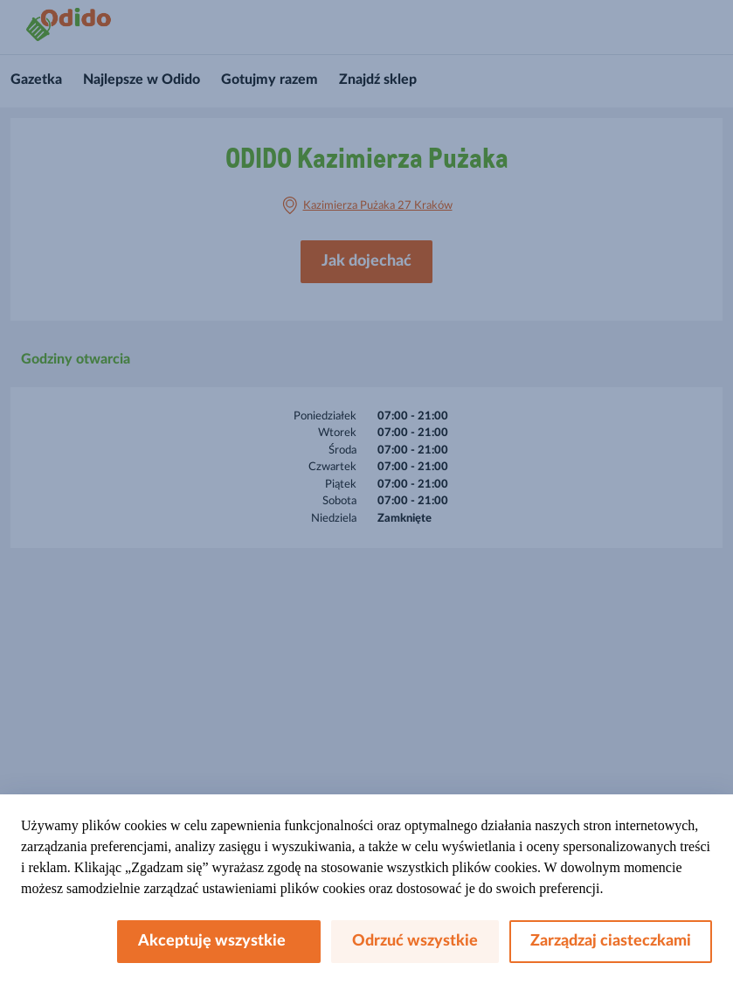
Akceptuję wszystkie (219, 941)
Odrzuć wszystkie (415, 941)
